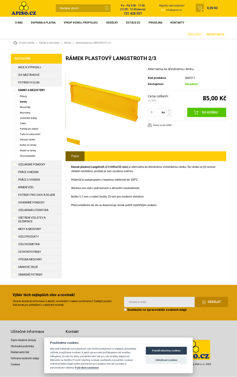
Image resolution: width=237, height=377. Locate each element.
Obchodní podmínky (22, 346)
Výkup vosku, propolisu (81, 22)
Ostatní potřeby (29, 252)
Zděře (23, 123)
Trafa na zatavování (30, 134)
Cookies (15, 364)
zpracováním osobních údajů (167, 310)
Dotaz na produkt (162, 125)
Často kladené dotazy (23, 340)
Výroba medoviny (30, 259)
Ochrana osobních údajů (25, 358)
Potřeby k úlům (28, 82)
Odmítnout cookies (166, 360)
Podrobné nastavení (87, 367)
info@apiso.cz (174, 10)
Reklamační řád (20, 352)
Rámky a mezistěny (49, 43)
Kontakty (178, 22)
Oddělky (112, 22)
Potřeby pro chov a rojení (36, 195)
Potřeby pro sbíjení (29, 129)
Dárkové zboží (28, 267)
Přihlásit (194, 34)
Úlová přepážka (27, 156)
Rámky (67, 43)
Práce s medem (28, 172)
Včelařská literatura (33, 210)
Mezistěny (25, 112)
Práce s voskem (29, 179)
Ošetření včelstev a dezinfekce (32, 219)
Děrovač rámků (27, 140)
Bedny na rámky (28, 145)
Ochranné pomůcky (31, 202)
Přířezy (23, 96)
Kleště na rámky (28, 150)
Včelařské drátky (28, 118)
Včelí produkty (28, 236)
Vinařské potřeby (30, 274)
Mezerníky (25, 107)
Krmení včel (26, 187)
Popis (75, 156)
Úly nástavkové (29, 75)
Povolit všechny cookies (166, 350)
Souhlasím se (155, 310)
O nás (19, 22)
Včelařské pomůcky (31, 164)
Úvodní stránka (24, 43)
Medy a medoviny (29, 229)
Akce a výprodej (29, 67)
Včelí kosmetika (29, 244)
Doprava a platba (43, 22)
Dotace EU (133, 22)
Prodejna (156, 22)
